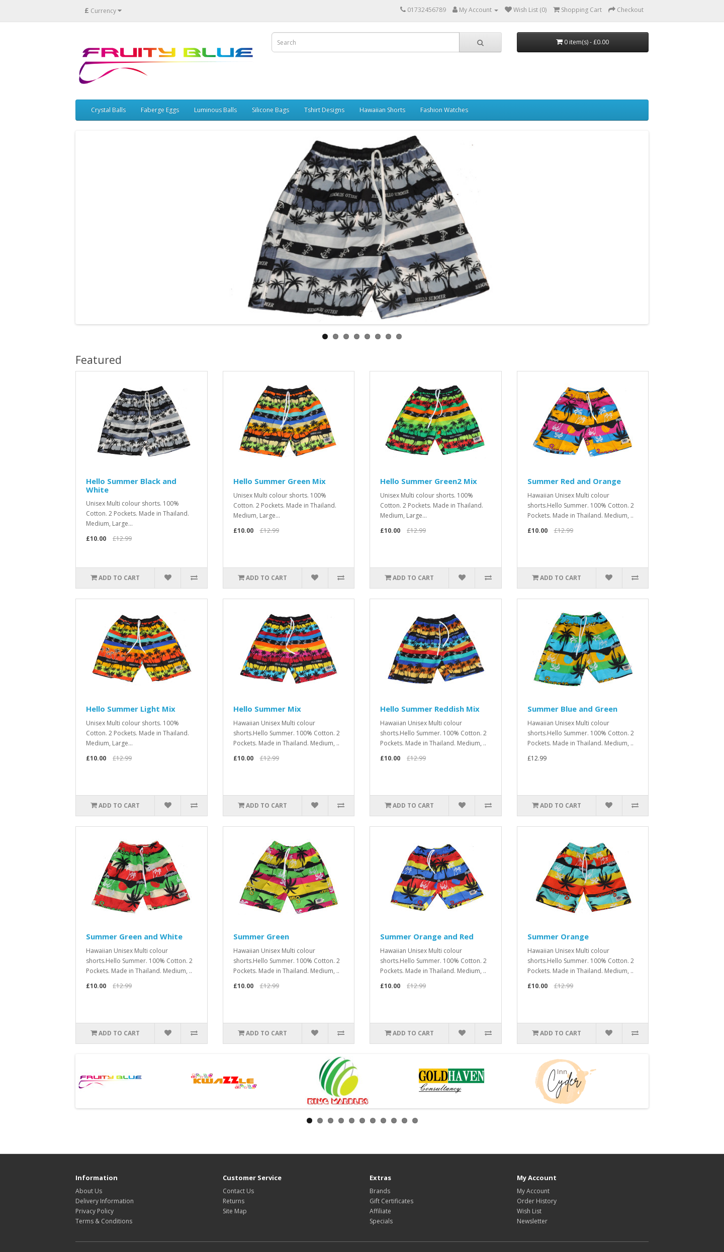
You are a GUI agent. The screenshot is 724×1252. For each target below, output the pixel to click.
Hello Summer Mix (267, 709)
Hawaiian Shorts (382, 110)
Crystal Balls (108, 110)
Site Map (235, 1211)
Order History (537, 1201)
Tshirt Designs (324, 110)
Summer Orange (558, 936)
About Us (88, 1191)
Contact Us (238, 1191)
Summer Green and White (134, 936)
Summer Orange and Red (427, 936)
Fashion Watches (444, 110)
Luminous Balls (215, 110)
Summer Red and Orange (574, 481)
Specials (381, 1221)
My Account (533, 1191)
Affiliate (380, 1211)
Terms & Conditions (103, 1221)
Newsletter (532, 1221)
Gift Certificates (391, 1201)
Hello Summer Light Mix (130, 709)
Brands (380, 1191)
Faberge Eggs (160, 110)
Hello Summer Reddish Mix (430, 709)
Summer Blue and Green (572, 709)
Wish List (529, 1211)
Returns (233, 1201)
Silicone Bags (270, 110)
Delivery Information (104, 1201)
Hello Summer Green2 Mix (428, 481)
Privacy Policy (94, 1211)
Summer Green (261, 936)
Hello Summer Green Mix (279, 481)
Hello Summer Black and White (131, 485)
